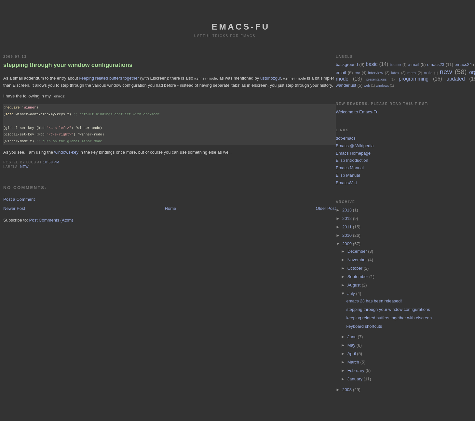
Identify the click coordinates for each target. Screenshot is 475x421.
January (355, 378)
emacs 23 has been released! (374, 301)
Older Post (326, 207)
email (341, 72)
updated (455, 79)
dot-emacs (346, 138)
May (352, 345)
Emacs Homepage (353, 153)
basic (371, 64)
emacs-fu (241, 27)
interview (375, 72)
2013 (347, 210)
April (352, 353)
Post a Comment (19, 198)
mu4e (428, 73)
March (353, 362)
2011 (347, 226)
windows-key (66, 151)
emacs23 (435, 64)
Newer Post (14, 207)
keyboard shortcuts (364, 326)
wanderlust (346, 85)
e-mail (413, 64)
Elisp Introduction (352, 160)
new (24, 166)
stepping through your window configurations (67, 65)
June (352, 336)
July (351, 293)
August (354, 285)
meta (411, 72)
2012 (347, 218)
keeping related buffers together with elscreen (389, 317)
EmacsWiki (346, 182)
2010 (347, 235)
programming (413, 79)
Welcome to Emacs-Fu (357, 111)
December (357, 251)
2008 (347, 389)
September (358, 276)
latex (395, 72)
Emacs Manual (350, 167)
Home (170, 207)
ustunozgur (270, 78)
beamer (395, 65)
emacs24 (463, 64)
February (356, 370)
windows (382, 85)
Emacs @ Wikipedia (355, 145)
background (347, 64)
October (355, 268)
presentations (376, 79)
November (357, 259)
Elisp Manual (348, 175)
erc (357, 72)
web (367, 85)
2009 (347, 243)
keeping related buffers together (109, 78)
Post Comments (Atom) (51, 219)
